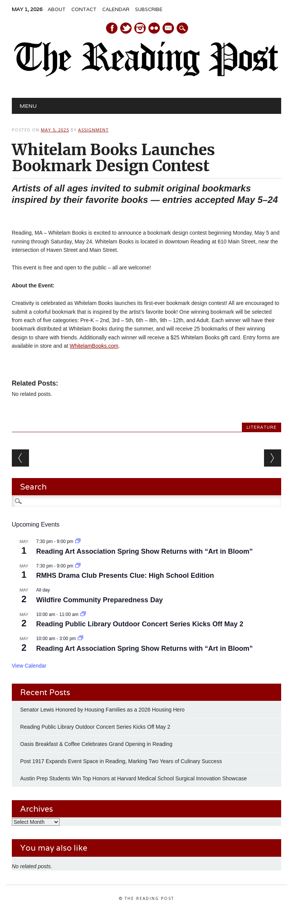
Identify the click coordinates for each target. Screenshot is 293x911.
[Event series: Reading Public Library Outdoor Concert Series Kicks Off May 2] (83, 614)
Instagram (140, 28)
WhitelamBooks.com (93, 346)
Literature (261, 427)
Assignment (93, 130)
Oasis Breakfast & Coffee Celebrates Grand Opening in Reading (96, 744)
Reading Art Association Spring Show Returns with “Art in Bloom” (144, 551)
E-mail (168, 29)
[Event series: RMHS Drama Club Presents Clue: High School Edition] (77, 566)
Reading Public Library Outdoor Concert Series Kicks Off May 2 (139, 624)
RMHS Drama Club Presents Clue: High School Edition (125, 575)
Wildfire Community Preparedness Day (99, 600)
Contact (84, 9)
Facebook (112, 28)
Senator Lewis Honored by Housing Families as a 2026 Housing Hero (103, 710)
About (57, 9)
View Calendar (29, 666)
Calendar (115, 9)
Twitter (126, 28)
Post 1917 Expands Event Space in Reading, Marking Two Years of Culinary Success (121, 761)
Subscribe (149, 9)
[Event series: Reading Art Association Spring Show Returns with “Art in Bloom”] (77, 541)
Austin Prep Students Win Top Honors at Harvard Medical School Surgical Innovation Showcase (133, 778)
